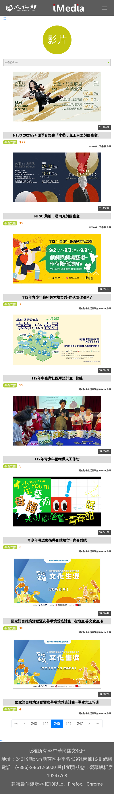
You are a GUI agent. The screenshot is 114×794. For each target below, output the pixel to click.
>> (98, 724)
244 (45, 724)
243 (34, 724)
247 (80, 724)
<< (16, 724)
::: (4, 18)
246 (68, 724)
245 (57, 724)
